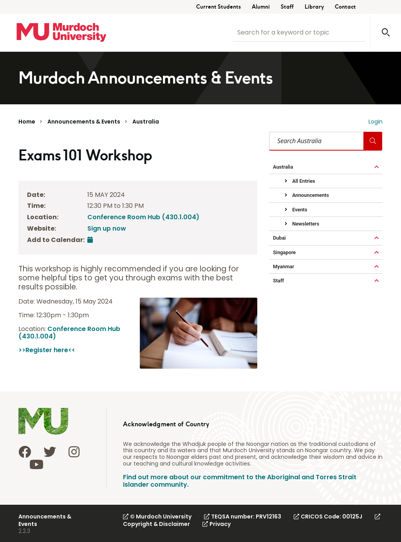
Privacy (216, 524)
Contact (345, 7)
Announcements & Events (83, 121)
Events (299, 210)
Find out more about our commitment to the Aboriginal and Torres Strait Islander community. (239, 481)
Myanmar (283, 266)
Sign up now (106, 228)
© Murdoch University (157, 516)
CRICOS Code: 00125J (328, 516)
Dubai (279, 238)
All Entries (303, 181)
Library (314, 7)
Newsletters (305, 224)
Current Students (218, 7)
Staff (287, 7)
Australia (145, 121)
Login (375, 121)
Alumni (261, 7)
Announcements (310, 195)
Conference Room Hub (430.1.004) (143, 217)
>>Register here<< (46, 350)
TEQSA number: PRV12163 (242, 516)
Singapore (284, 252)
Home (26, 121)
